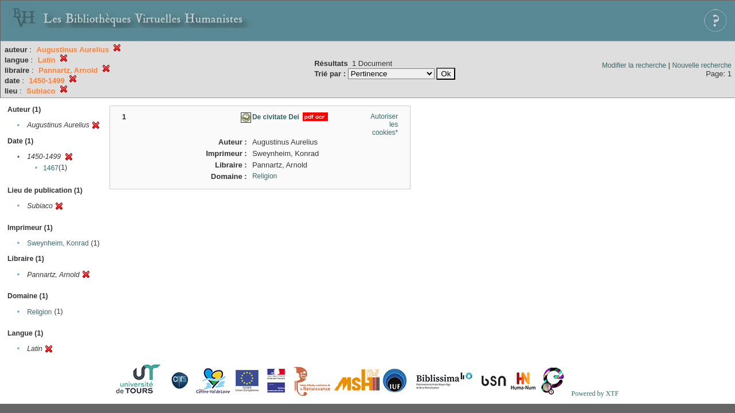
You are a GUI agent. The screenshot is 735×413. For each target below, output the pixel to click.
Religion (39, 312)
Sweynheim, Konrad (57, 243)
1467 (50, 168)
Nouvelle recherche (702, 65)
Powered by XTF (595, 393)
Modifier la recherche (634, 65)
